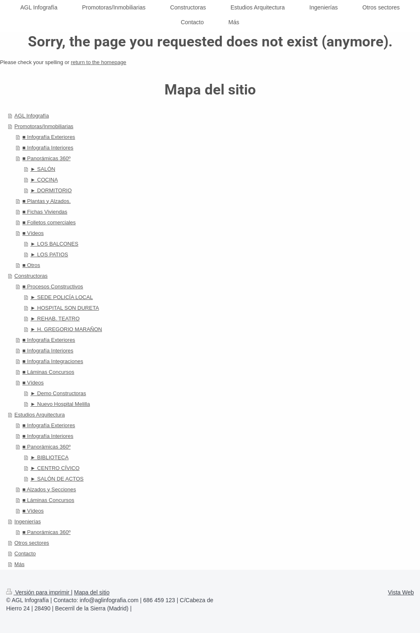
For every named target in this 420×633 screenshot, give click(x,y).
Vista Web (401, 592)
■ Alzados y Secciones (49, 489)
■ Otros (31, 265)
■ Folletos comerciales (49, 222)
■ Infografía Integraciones (53, 361)
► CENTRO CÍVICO (55, 468)
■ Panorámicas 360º (47, 158)
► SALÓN (42, 169)
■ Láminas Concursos (48, 372)
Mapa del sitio (92, 592)
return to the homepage (98, 62)
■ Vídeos (33, 233)
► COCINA (44, 180)
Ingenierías (27, 521)
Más (19, 564)
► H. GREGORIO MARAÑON (66, 329)
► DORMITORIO (51, 190)
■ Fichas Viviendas (45, 212)
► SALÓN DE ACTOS (57, 479)
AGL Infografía (31, 116)
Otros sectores (31, 543)
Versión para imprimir (38, 592)
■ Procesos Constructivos (53, 286)
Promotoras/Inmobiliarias (43, 126)
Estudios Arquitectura (39, 415)
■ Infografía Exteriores (49, 137)
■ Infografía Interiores (48, 148)
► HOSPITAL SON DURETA (64, 308)
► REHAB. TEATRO (55, 318)
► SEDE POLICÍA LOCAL (61, 297)
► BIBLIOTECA (49, 457)
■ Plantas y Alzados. (47, 201)
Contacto (25, 553)
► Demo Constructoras (58, 393)
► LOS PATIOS (49, 254)
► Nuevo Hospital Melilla (60, 404)
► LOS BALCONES (54, 244)
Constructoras (31, 276)
